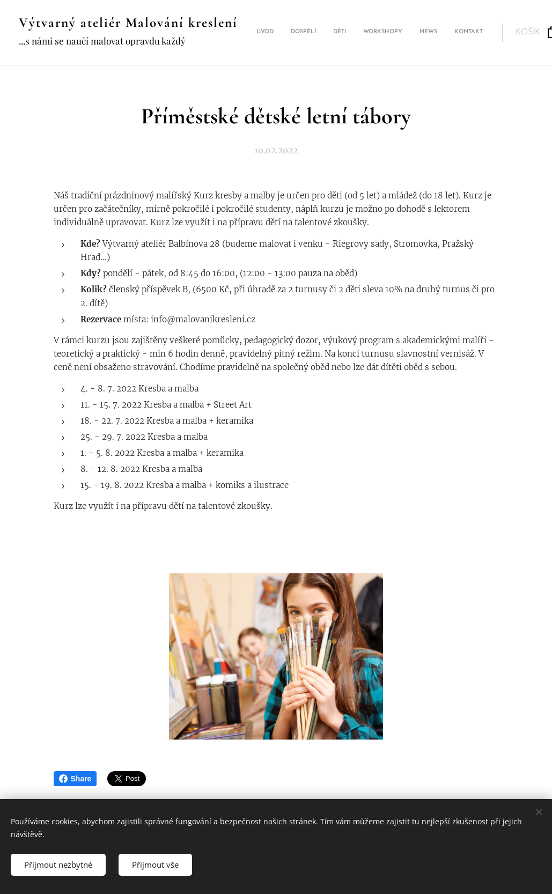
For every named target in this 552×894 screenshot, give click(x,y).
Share (75, 778)
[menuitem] (371, 32)
